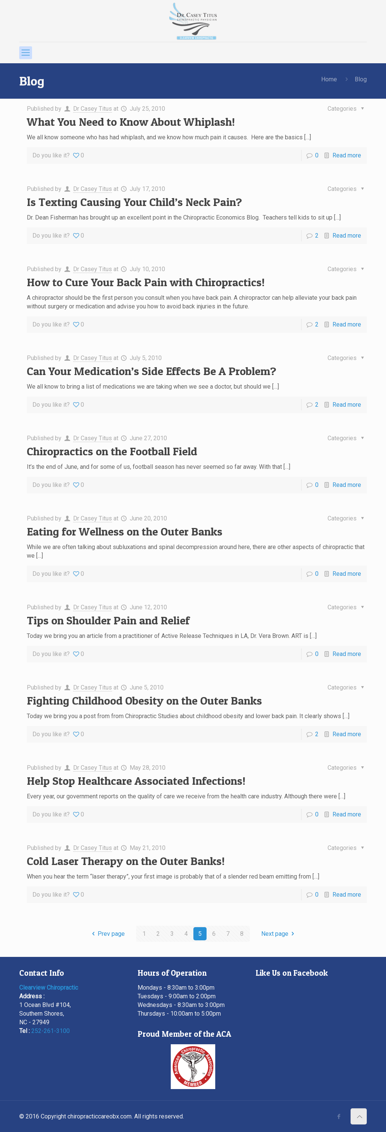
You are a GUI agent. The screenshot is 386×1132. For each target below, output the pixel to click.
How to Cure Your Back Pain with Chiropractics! (146, 282)
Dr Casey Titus (92, 108)
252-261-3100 (50, 1030)
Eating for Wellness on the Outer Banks (124, 531)
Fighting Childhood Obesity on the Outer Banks (144, 700)
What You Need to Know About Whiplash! (131, 121)
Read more (346, 155)
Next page (279, 933)
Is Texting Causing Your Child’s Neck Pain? (134, 202)
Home (329, 79)
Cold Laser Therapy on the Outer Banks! (126, 861)
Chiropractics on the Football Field (112, 451)
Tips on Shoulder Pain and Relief (108, 620)
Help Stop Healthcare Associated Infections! (136, 780)
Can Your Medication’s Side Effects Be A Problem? (151, 371)
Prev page (107, 933)
